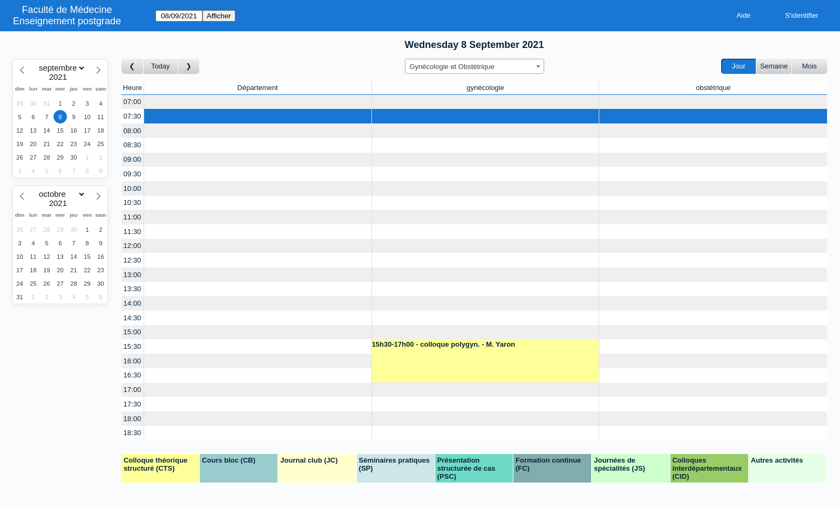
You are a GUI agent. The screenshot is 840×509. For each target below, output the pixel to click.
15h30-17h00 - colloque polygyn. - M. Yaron (444, 344)
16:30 (132, 375)
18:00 (132, 419)
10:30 (132, 202)
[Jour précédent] (132, 66)
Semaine (774, 66)
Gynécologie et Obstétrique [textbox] (452, 67)
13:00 (132, 275)
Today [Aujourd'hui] (160, 66)
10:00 (132, 188)
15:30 (132, 346)
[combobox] (474, 66)
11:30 (132, 232)
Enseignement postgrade (67, 21)
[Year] (60, 77)
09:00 (132, 159)
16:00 (132, 361)
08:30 (132, 145)
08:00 (132, 131)
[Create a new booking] (257, 102)
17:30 (132, 404)
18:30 (132, 433)
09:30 (132, 174)
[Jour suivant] (189, 66)
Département (258, 88)
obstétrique (713, 88)
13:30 (132, 289)
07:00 (132, 102)
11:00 (132, 217)
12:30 (132, 260)
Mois (809, 66)
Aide (743, 15)
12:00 (132, 246)
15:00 (132, 332)
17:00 (132, 390)
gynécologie (485, 88)
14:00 (132, 303)
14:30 (132, 318)
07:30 (132, 116)
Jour (739, 66)
